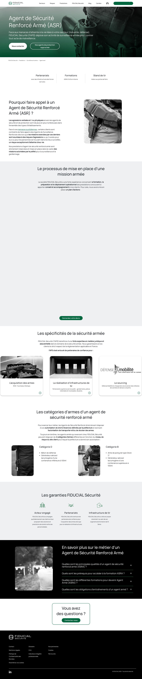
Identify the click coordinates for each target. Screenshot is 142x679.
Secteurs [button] (42, 3)
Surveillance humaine (32, 60)
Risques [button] (52, 3)
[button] (97, 565)
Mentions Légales (14, 650)
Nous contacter (18, 46)
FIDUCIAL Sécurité (12, 60)
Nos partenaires (53, 646)
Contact (11, 646)
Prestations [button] (63, 3)
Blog (89, 3)
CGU (30, 650)
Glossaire (31, 646)
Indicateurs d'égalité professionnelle (35, 655)
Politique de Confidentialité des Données (15, 656)
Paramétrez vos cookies (16, 663)
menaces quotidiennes (27, 129)
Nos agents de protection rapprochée (45, 46)
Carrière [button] (98, 3)
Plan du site (52, 654)
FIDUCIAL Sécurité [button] (78, 3)
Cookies (50, 650)
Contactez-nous (71, 620)
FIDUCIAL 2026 (118, 671)
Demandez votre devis (71, 318)
